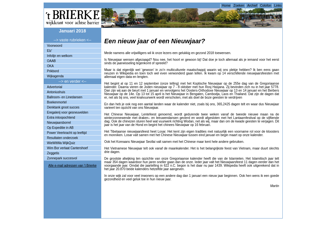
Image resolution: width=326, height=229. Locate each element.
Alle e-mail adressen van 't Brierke (72, 165)
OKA (50, 66)
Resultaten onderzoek (62, 138)
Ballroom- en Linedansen (64, 97)
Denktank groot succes (63, 107)
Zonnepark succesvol (62, 158)
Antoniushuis (56, 92)
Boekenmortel (57, 102)
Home (226, 5)
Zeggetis (53, 153)
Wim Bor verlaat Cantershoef (67, 148)
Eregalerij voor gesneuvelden (68, 112)
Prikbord (53, 71)
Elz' (49, 50)
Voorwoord (54, 45)
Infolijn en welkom (59, 56)
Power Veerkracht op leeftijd (67, 133)
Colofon (265, 5)
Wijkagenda (55, 76)
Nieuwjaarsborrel (59, 122)
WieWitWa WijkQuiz (61, 143)
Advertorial (54, 87)
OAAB (51, 61)
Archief (252, 5)
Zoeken (239, 5)
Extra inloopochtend (61, 117)
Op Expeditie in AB (60, 127)
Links (277, 5)
